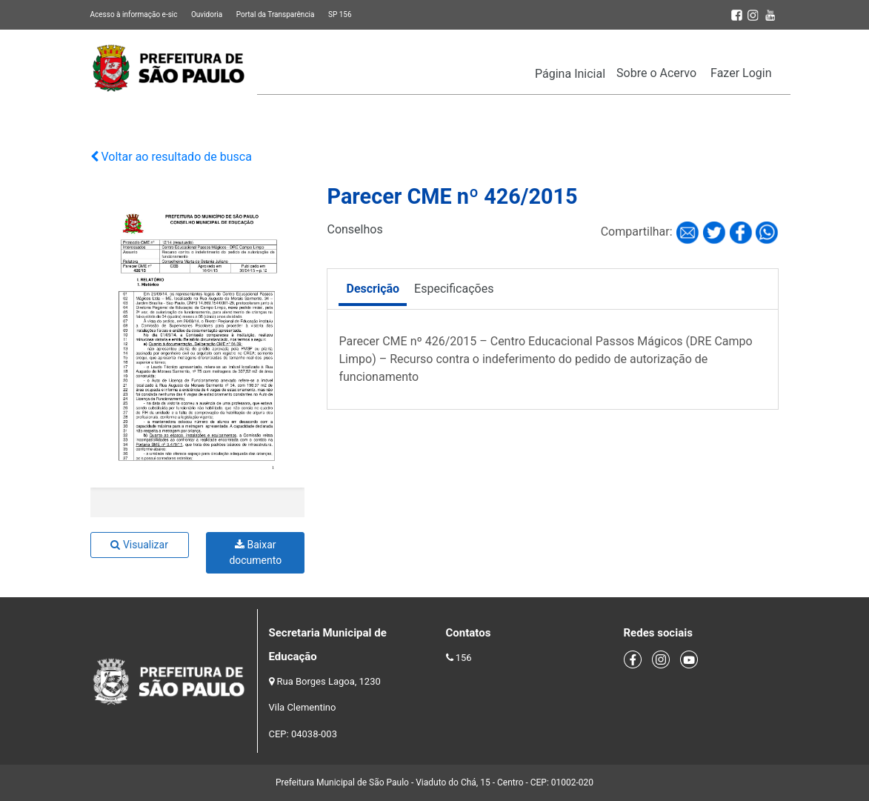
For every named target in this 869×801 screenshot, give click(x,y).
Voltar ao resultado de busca (171, 157)
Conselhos (354, 229)
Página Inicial (570, 74)
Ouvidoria (206, 14)
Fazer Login (740, 73)
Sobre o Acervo (656, 73)
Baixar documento (255, 552)
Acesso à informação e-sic (134, 14)
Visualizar (138, 545)
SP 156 (340, 14)
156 (464, 657)
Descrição (372, 289)
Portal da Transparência (275, 14)
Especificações (453, 289)
